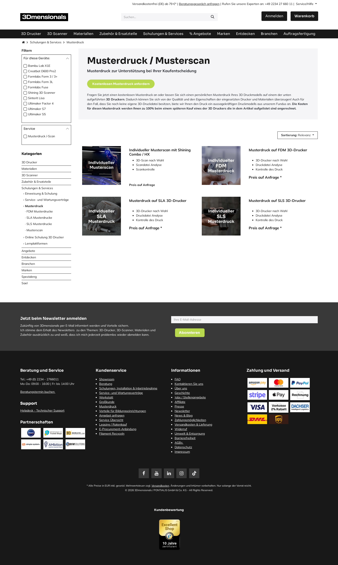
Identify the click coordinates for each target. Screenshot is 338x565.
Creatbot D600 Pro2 (42, 71)
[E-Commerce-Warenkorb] (304, 16)
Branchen (28, 264)
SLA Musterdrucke (39, 218)
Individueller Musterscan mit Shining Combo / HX (160, 152)
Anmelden (274, 16)
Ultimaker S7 (37, 109)
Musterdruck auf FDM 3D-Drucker (278, 150)
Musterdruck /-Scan (41, 136)
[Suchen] (212, 17)
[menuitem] (299, 33)
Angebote (28, 251)
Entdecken (29, 257)
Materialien (29, 169)
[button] (297, 135)
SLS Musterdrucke (39, 224)
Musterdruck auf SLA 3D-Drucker (157, 200)
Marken (27, 270)
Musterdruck (34, 206)
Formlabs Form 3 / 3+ (42, 76)
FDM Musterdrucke (40, 211)
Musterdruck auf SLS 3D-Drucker (277, 200)
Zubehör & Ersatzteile (36, 182)
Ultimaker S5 (37, 114)
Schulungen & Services (45, 42)
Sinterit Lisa (36, 98)
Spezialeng (29, 277)
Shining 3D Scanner (41, 93)
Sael (25, 283)
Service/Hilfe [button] (305, 4)
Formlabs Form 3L (40, 82)
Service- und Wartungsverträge (47, 200)
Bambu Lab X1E (39, 66)
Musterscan (35, 230)
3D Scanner (30, 175)
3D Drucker (29, 162)
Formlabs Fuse (38, 87)
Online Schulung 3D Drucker (44, 237)
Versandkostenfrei (144, 4)
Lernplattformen (36, 243)
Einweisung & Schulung (41, 193)
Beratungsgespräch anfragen (199, 4)
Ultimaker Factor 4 (40, 103)
